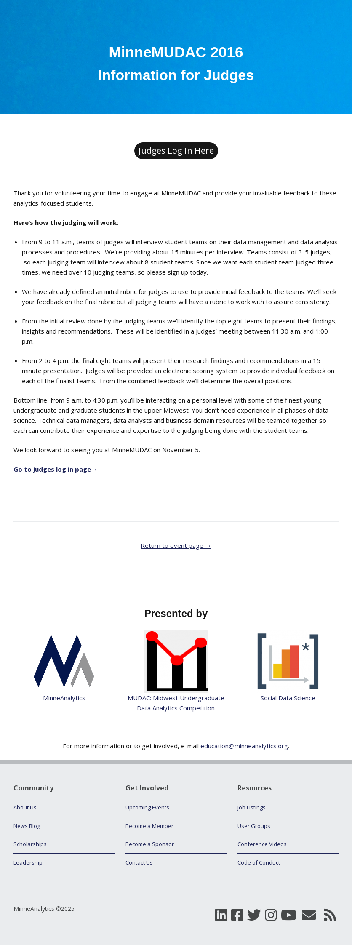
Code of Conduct (258, 862)
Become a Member (149, 826)
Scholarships (30, 844)
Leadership (28, 862)
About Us (25, 807)
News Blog (26, 826)
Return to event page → (176, 545)
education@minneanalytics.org (244, 746)
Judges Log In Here (176, 150)
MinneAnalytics (64, 698)
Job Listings (251, 807)
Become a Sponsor (149, 844)
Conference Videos (262, 844)
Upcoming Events (147, 807)
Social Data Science (288, 698)
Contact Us (139, 862)
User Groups (253, 826)
